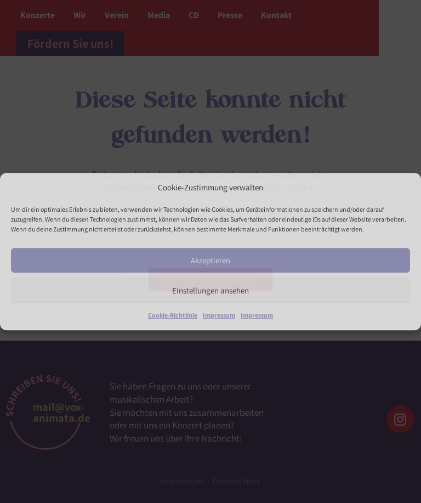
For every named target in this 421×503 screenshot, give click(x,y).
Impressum (219, 316)
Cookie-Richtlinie (172, 316)
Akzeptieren (210, 260)
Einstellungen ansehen (210, 290)
